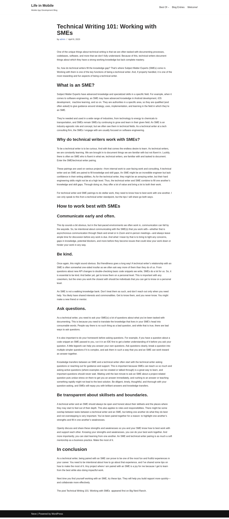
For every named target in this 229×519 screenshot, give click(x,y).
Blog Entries (178, 7)
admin (62, 39)
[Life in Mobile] (44, 7)
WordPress (57, 515)
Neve (34, 515)
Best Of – (164, 7)
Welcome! (192, 7)
